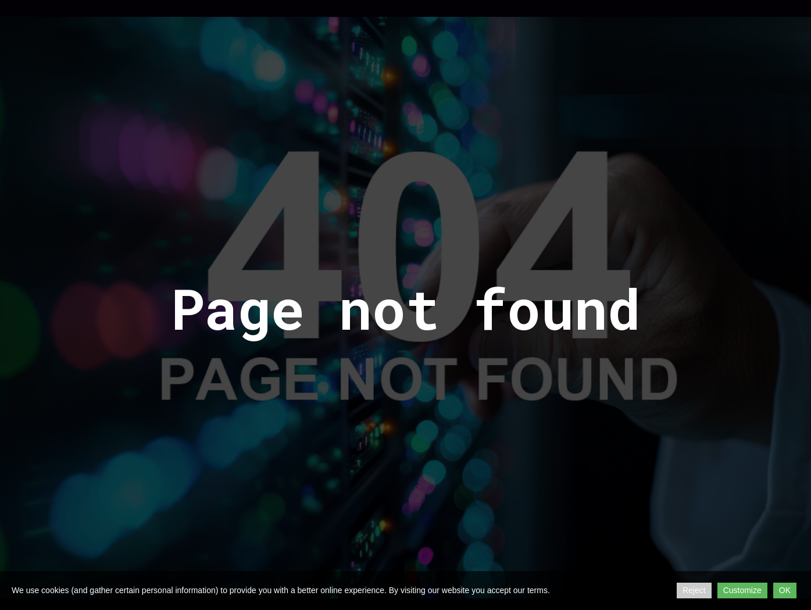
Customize (742, 590)
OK (785, 590)
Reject (694, 590)
